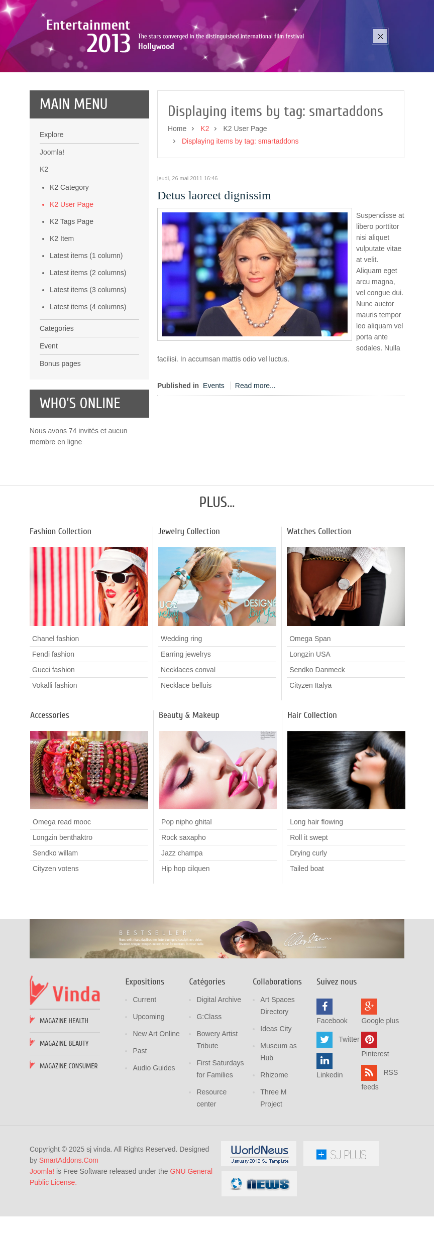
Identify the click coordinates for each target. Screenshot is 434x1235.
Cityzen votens (56, 933)
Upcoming (148, 1082)
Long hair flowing (316, 887)
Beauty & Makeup (189, 779)
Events (214, 450)
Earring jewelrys (186, 718)
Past (140, 1116)
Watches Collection (319, 596)
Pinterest (375, 1119)
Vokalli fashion (54, 750)
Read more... (255, 450)
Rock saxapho (183, 902)
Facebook (331, 1086)
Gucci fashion (53, 734)
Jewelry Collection (189, 596)
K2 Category (69, 252)
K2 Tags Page (71, 286)
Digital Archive (218, 1065)
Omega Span (310, 703)
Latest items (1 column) (86, 320)
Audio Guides (154, 1133)
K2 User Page (71, 269)
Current (144, 1065)
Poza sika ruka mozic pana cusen (131, 75)
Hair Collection (312, 779)
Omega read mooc (62, 887)
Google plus (380, 1086)
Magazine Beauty (64, 1108)
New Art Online (156, 1099)
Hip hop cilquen (185, 933)
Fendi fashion (53, 718)
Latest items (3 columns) (88, 354)
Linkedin (329, 1140)
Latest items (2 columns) (88, 337)
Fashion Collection (60, 596)
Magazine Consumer (69, 1131)
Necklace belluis (186, 750)
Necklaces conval (188, 734)
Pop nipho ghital (186, 887)
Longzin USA (310, 718)
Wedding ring (181, 703)
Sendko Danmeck (317, 734)
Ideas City (275, 1094)
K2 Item (62, 303)
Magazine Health (64, 1086)
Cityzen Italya (310, 750)
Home (177, 193)
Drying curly (308, 918)
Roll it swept (309, 902)
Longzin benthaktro (62, 902)
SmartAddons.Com (68, 1225)
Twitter (349, 1104)
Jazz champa (181, 918)
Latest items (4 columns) (88, 371)
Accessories (49, 779)
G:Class (209, 1082)
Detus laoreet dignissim (214, 259)
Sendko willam (55, 918)
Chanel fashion (55, 703)
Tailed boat (307, 933)
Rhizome (274, 1140)
